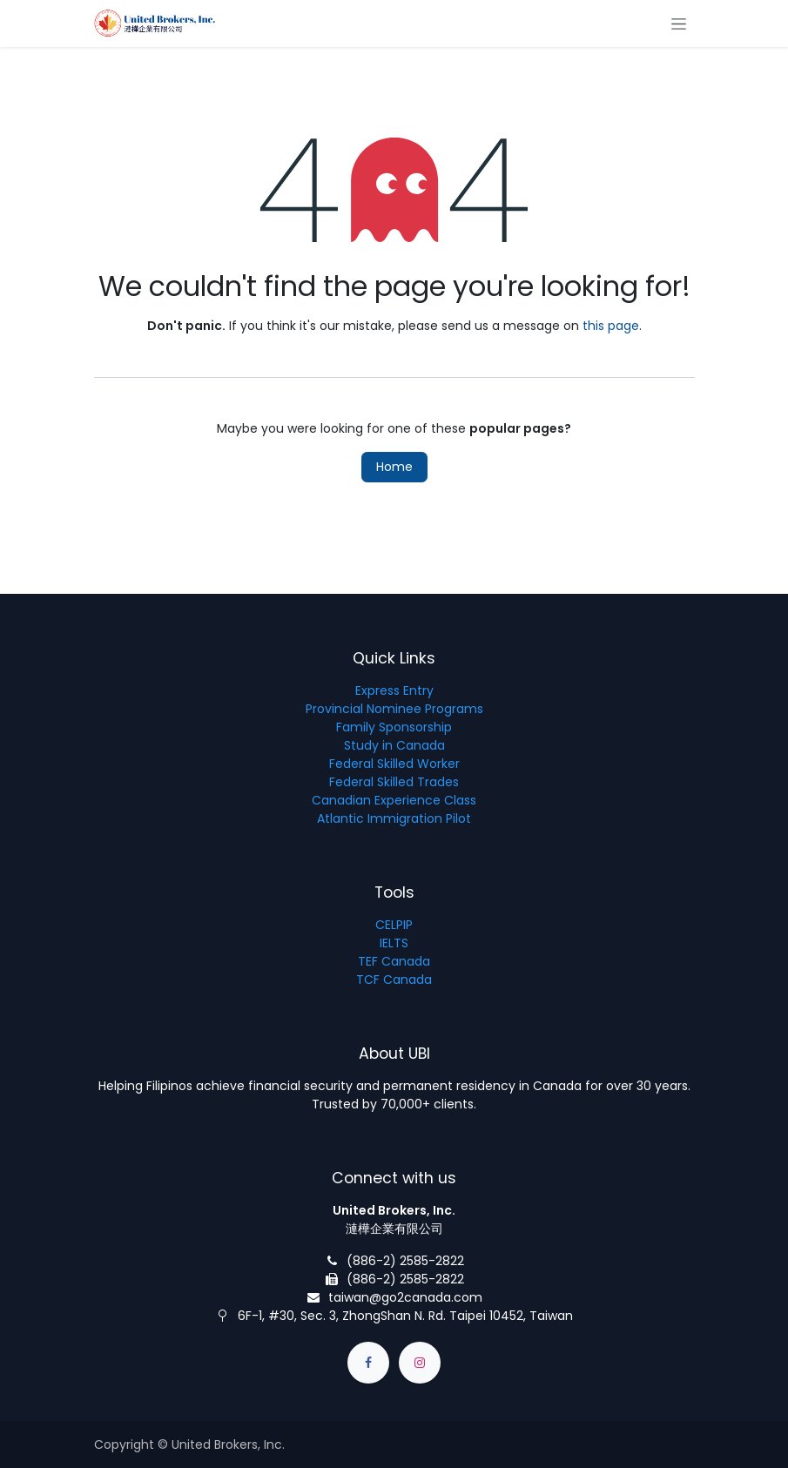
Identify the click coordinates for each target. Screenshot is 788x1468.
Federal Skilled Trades (394, 782)
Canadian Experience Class (394, 800)
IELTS (394, 943)
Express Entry (394, 690)
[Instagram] (420, 1363)
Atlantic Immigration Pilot (394, 818)
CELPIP (394, 924)
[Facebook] (368, 1363)
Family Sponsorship (394, 727)
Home (394, 466)
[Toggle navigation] (679, 23)
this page (611, 325)
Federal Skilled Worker (394, 763)
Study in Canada (394, 745)
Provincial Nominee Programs (394, 708)
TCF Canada (394, 979)
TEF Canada (394, 961)
